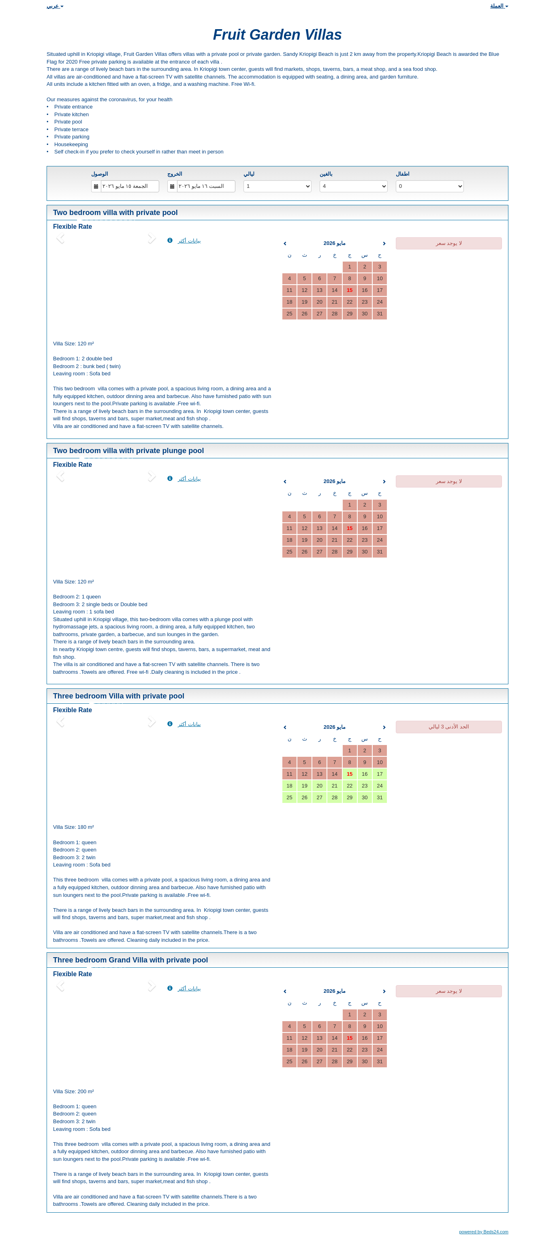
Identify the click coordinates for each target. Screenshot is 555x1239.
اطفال (403, 174)
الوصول (99, 174)
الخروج (174, 174)
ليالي (248, 174)
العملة (499, 6)
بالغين (326, 174)
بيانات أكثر (184, 240)
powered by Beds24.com (483, 1231)
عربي (55, 6)
